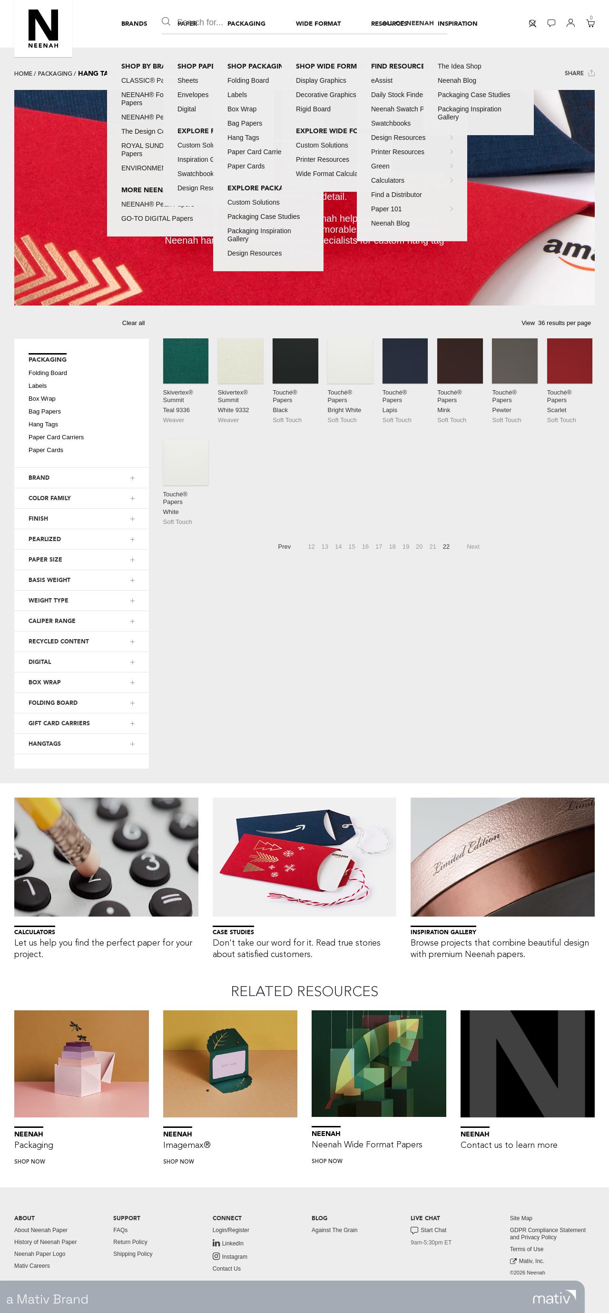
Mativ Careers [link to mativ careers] (32, 1266)
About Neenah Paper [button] (41, 1230)
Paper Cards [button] (46, 450)
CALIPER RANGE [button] (52, 621)
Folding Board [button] (48, 372)
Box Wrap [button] (42, 398)
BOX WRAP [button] (45, 682)
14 (338, 546)
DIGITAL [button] (40, 662)
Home (23, 73)
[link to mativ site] (554, 1297)
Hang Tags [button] (43, 424)
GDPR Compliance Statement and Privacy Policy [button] (548, 1234)
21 (432, 546)
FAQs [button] (120, 1230)
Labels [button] (38, 385)
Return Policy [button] (130, 1242)
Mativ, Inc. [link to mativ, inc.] (527, 1261)
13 (325, 546)
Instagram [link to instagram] (230, 1256)
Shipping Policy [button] (132, 1254)
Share (580, 73)
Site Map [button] (521, 1218)
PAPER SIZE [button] (45, 559)
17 (378, 546)
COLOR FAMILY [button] (50, 498)
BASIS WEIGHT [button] (49, 580)
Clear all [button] (133, 322)
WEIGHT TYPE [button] (49, 600)
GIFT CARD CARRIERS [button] (59, 723)
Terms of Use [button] (527, 1249)
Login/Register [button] (231, 1230)
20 (419, 546)
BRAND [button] (39, 477)
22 (446, 546)
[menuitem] (134, 24)
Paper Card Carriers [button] (56, 437)
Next (473, 546)
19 (406, 546)
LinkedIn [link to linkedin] (228, 1243)
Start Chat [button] (428, 1230)
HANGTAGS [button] (45, 743)
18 (392, 546)
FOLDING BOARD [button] (53, 703)
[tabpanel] (304, 198)
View (528, 322)
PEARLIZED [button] (45, 539)
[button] (43, 28)
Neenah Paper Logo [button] (39, 1254)
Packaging (55, 73)
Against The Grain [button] (335, 1230)
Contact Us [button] (227, 1268)
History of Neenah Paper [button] (45, 1242)
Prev (284, 546)
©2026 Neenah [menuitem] (527, 1272)
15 (351, 546)
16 (365, 546)
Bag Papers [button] (45, 411)
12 (311, 546)
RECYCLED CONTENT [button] (59, 641)
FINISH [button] (38, 518)
